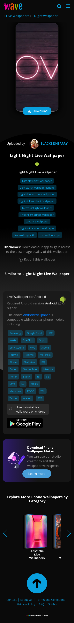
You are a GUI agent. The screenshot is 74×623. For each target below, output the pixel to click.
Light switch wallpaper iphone (37, 187)
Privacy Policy (26, 604)
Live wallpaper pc (50, 235)
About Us (26, 600)
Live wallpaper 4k (24, 235)
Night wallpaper (46, 16)
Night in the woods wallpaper (37, 228)
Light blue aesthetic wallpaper (37, 194)
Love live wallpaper (37, 221)
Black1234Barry (48, 143)
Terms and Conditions (50, 600)
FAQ (41, 604)
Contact (11, 600)
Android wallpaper (36, 315)
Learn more (36, 474)
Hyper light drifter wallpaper (37, 214)
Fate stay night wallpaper (37, 181)
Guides (52, 604)
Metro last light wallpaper (37, 208)
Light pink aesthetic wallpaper (37, 201)
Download (37, 111)
